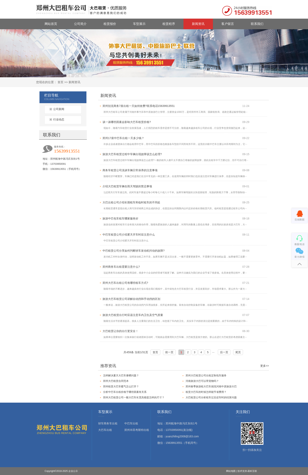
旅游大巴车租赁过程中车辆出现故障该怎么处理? (132, 154)
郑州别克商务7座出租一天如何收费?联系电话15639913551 (139, 105)
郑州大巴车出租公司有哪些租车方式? (125, 282)
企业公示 (73, 471)
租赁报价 (110, 23)
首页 (60, 82)
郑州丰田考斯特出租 (136, 429)
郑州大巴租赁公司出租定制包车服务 (206, 375)
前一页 (169, 352)
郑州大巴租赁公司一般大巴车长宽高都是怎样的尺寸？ (133, 397)
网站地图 (231, 471)
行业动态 (58, 119)
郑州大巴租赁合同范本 (116, 380)
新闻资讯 (198, 23)
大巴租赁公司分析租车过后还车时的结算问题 (211, 397)
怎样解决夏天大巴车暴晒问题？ (121, 375)
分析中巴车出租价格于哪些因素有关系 (125, 391)
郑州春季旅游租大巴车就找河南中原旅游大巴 (211, 386)
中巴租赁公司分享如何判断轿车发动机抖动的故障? (134, 250)
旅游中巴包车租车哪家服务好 (120, 218)
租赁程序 (168, 23)
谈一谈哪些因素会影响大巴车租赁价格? (127, 122)
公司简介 (80, 23)
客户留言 (227, 23)
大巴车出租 (105, 429)
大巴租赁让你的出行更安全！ (120, 331)
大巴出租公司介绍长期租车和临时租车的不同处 (131, 202)
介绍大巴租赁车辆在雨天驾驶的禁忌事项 (127, 186)
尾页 (238, 352)
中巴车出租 (131, 423)
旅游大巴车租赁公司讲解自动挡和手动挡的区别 (131, 298)
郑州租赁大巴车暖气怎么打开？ (121, 386)
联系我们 (257, 23)
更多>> (264, 365)
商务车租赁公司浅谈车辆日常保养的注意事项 (130, 170)
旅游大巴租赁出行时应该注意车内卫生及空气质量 (133, 315)
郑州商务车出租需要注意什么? (121, 266)
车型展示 (139, 23)
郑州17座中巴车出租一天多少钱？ (123, 138)
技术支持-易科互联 (247, 471)
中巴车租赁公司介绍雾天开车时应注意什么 (129, 234)
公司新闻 (58, 109)
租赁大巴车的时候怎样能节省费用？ (206, 391)
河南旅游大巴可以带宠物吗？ (202, 380)
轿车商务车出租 (107, 423)
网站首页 (51, 23)
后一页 (224, 352)
